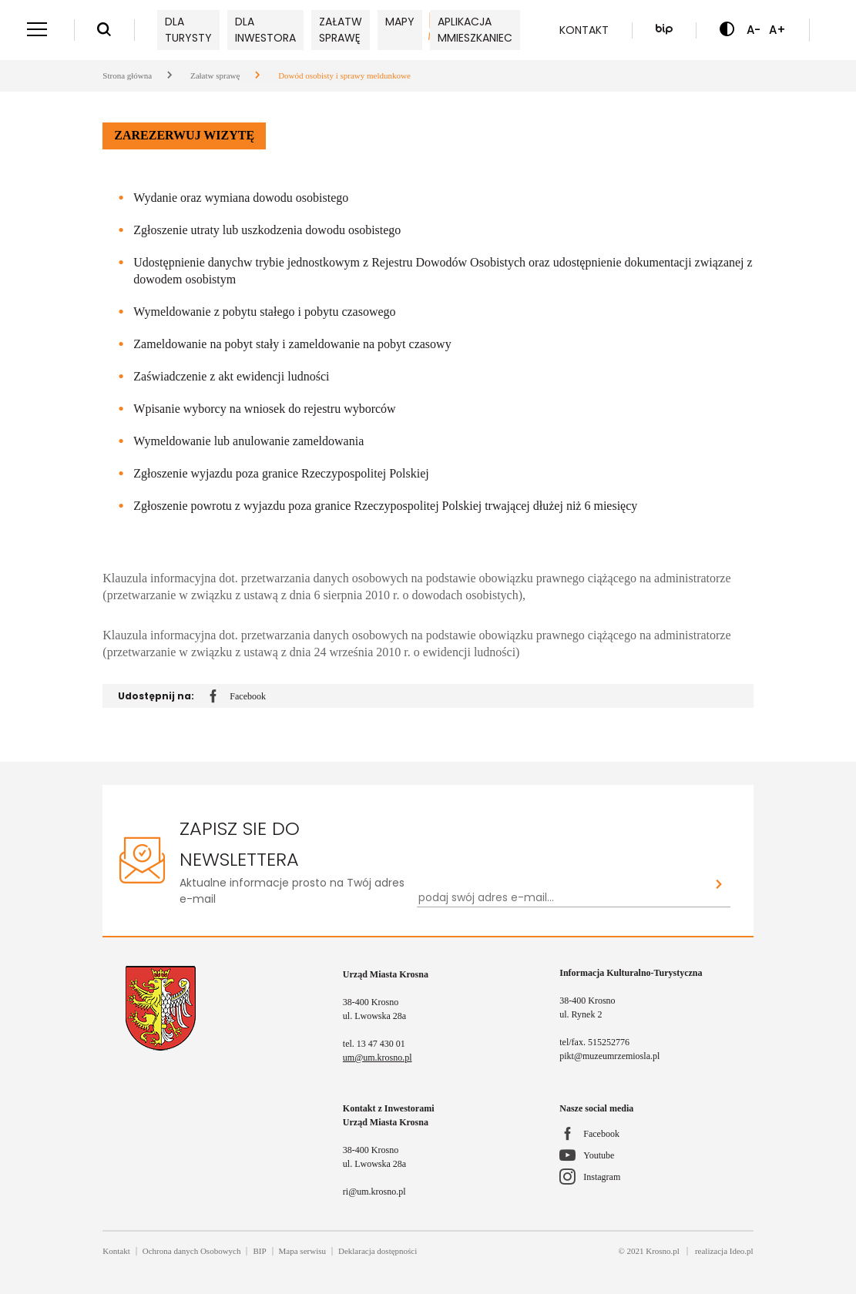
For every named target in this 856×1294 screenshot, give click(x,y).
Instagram (601, 1177)
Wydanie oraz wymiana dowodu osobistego (240, 197)
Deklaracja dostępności (377, 1250)
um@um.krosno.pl (377, 1057)
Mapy (400, 21)
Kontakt (584, 30)
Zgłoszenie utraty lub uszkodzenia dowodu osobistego (267, 229)
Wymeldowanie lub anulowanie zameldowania (248, 441)
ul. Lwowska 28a (374, 1016)
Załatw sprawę (340, 29)
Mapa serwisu (302, 1250)
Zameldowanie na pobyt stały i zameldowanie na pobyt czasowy (292, 343)
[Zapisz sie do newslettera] (719, 885)
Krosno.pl (663, 1250)
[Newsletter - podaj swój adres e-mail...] (562, 898)
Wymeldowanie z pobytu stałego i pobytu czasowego (264, 311)
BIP (259, 1250)
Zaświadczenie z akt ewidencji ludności (231, 376)
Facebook (238, 697)
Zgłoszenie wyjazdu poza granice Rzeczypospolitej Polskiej (280, 473)
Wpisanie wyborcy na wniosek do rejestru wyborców (264, 408)
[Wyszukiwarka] (104, 30)
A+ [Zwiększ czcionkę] (777, 30)
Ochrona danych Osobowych (192, 1250)
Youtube (598, 1155)
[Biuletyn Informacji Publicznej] (664, 30)
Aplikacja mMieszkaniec (475, 29)
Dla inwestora (265, 29)
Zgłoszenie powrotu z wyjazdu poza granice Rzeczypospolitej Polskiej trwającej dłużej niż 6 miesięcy (385, 505)
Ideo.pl (742, 1250)
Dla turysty (188, 29)
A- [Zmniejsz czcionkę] (753, 30)
